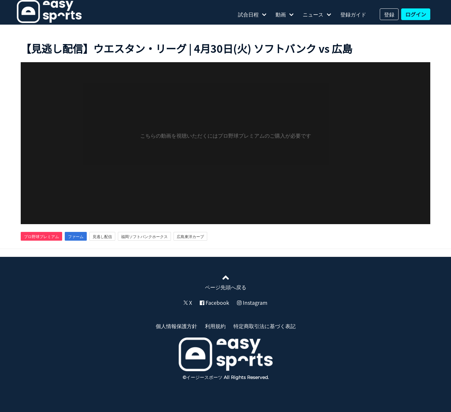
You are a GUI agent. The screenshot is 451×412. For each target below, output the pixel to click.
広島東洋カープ (190, 236)
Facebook (214, 302)
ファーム (76, 236)
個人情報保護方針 (176, 326)
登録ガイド (353, 14)
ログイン (415, 14)
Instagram (252, 302)
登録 (389, 14)
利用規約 (215, 326)
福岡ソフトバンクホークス (144, 236)
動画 (281, 14)
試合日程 (248, 14)
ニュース (313, 14)
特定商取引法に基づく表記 (264, 326)
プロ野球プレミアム (41, 236)
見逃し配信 (102, 236)
